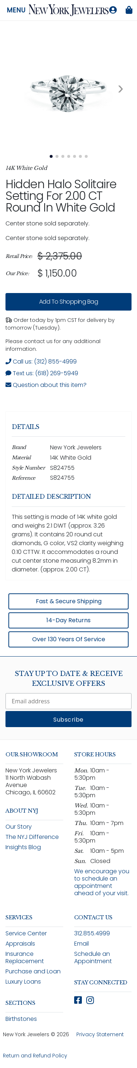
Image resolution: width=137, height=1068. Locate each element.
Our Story (18, 826)
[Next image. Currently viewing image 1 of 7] (120, 88)
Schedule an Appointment (93, 957)
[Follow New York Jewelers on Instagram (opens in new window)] (90, 1000)
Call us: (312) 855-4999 (41, 361)
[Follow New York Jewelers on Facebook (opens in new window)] (78, 1000)
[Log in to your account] (113, 10)
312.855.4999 (92, 933)
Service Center (26, 933)
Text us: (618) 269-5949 (41, 373)
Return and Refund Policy (35, 1055)
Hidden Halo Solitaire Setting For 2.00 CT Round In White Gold (61, 196)
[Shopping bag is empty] (129, 10)
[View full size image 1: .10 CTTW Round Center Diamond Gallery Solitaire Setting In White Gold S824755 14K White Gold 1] (68, 88)
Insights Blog (23, 847)
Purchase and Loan (33, 971)
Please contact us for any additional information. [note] (52, 345)
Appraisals (20, 943)
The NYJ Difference (32, 837)
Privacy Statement (100, 1034)
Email (81, 943)
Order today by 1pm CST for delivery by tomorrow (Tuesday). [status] (60, 323)
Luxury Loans (23, 981)
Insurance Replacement (24, 957)
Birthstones (21, 1019)
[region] (68, 264)
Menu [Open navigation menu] (16, 10)
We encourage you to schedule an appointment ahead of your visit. (101, 882)
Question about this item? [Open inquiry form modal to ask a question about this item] (46, 385)
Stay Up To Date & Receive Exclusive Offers (69, 679)
